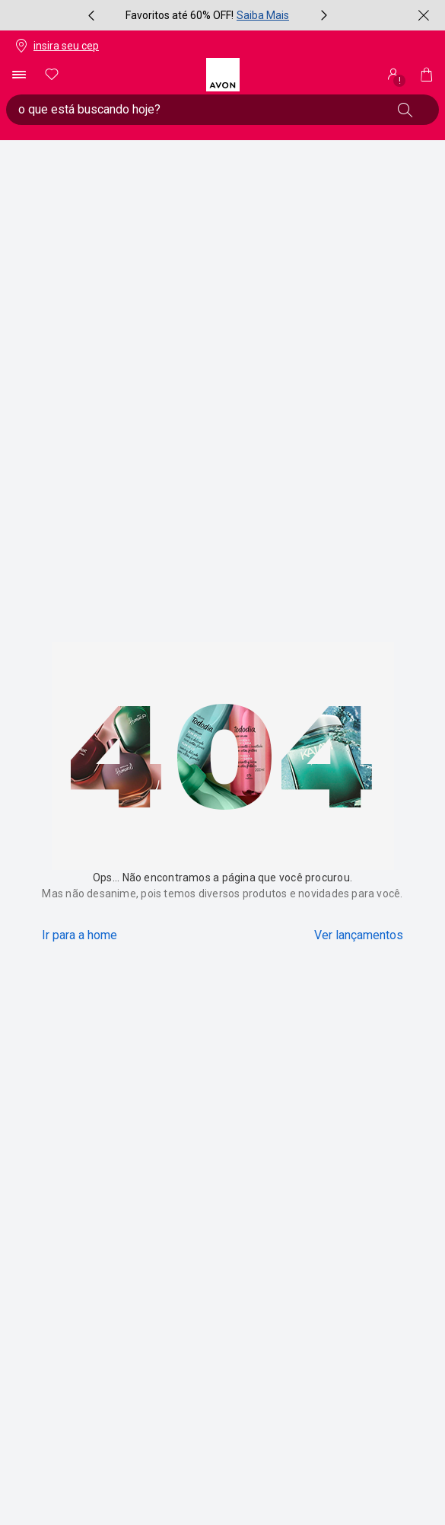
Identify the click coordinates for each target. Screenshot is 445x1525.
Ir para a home (79, 935)
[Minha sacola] (427, 74)
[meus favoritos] (52, 74)
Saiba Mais (263, 15)
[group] (207, 15)
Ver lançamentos (358, 935)
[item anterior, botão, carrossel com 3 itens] (91, 15)
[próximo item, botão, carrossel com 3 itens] (324, 15)
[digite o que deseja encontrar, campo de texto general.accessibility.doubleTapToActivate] (198, 110)
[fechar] (424, 15)
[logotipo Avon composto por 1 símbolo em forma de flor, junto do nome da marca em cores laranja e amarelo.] (223, 74)
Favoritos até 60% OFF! (180, 15)
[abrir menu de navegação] (18, 74)
